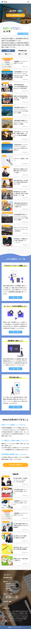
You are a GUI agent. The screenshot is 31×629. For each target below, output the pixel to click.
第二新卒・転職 (7, 601)
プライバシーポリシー (17, 627)
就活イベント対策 (8, 594)
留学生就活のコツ (10, 583)
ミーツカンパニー (8, 397)
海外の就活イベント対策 (12, 597)
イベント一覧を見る (23, 33)
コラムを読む (9, 590)
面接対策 (8, 588)
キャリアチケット (21, 287)
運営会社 (10, 627)
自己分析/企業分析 (10, 585)
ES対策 (7, 587)
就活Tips (6, 581)
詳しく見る (16, 297)
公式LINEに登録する (15, 465)
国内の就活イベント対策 (12, 596)
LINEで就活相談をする (15, 15)
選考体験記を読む (8, 577)
